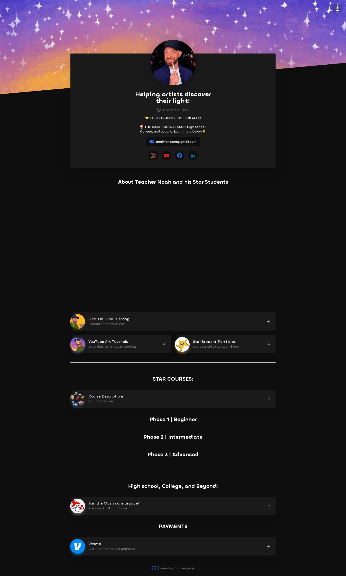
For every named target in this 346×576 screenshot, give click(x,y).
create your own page (172, 568)
